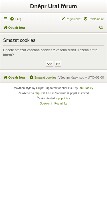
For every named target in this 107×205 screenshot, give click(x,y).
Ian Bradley (86, 88)
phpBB (39, 93)
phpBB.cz (64, 98)
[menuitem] (15, 19)
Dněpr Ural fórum (53, 6)
